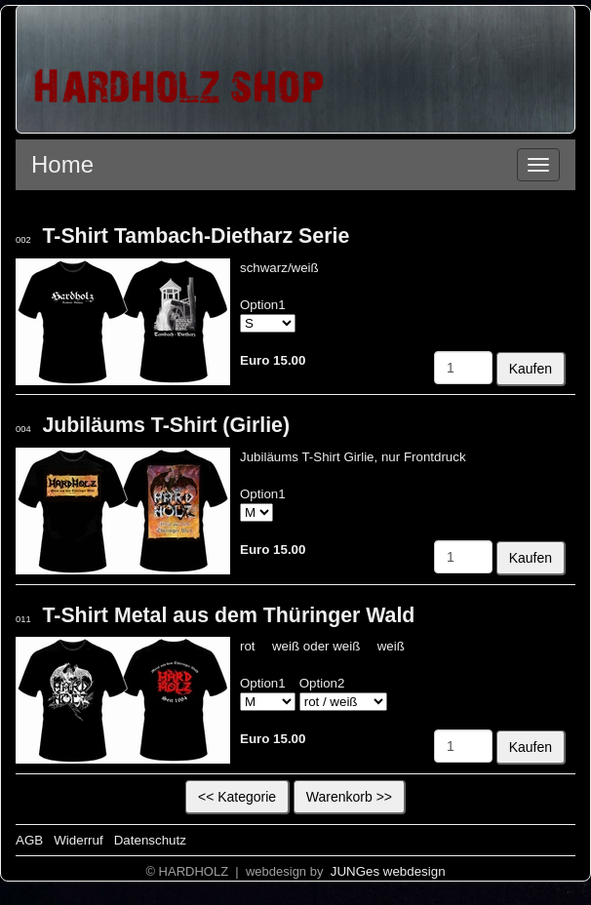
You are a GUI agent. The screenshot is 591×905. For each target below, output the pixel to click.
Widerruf (78, 840)
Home (62, 164)
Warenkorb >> (349, 797)
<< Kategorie (237, 797)
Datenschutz (150, 840)
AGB (29, 840)
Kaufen (530, 368)
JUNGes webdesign (386, 871)
